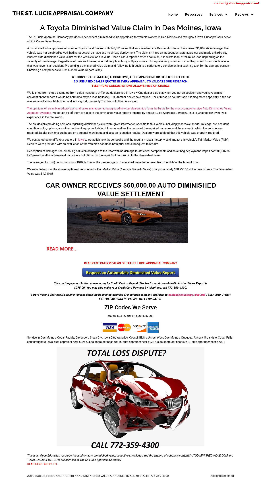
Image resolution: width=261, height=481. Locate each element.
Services (218, 14)
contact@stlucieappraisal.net (236, 3)
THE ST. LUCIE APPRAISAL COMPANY (62, 13)
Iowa (81, 139)
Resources (193, 14)
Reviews (244, 14)
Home (173, 14)
